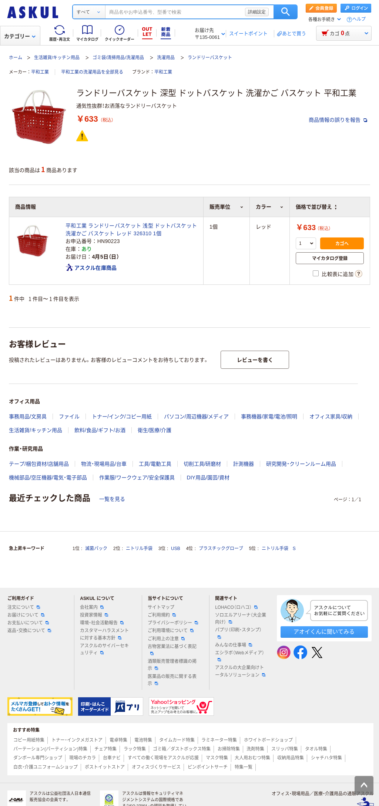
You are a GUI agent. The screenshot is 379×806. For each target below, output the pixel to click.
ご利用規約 (162, 615)
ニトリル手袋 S (279, 548)
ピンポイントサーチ (208, 767)
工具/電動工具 (155, 464)
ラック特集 (135, 749)
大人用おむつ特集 (252, 758)
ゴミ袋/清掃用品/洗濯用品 (118, 57)
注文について (23, 607)
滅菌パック (96, 548)
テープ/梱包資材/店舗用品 (39, 464)
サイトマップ (161, 607)
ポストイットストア (105, 767)
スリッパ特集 (284, 749)
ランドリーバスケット (210, 57)
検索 (286, 11)
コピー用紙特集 (28, 740)
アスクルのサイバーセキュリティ (104, 649)
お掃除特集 (229, 749)
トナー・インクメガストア (77, 740)
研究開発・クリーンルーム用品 (301, 464)
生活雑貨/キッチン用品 (57, 57)
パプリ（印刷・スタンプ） (238, 632)
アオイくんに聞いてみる (324, 631)
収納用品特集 (290, 758)
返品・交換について (29, 630)
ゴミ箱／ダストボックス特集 (182, 749)
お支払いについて (28, 622)
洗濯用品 (166, 57)
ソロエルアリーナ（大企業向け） (240, 619)
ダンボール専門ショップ (37, 758)
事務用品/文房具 (28, 416)
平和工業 (40, 72)
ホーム (15, 57)
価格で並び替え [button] (316, 207)
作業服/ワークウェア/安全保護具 (137, 477)
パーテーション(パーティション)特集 (50, 749)
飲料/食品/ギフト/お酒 (99, 430)
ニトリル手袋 (139, 548)
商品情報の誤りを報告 (338, 120)
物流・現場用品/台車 (104, 464)
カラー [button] (270, 207)
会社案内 (92, 607)
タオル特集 (316, 749)
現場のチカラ (82, 758)
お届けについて (25, 615)
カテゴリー (20, 36)
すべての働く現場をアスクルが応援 (163, 758)
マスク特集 (217, 758)
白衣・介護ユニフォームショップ (45, 767)
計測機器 (243, 464)
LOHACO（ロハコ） (236, 607)
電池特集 (143, 740)
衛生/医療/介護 (155, 430)
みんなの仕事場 (233, 645)
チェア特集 (105, 749)
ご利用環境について (171, 630)
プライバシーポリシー (173, 622)
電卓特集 (118, 740)
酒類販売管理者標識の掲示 (172, 665)
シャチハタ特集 (326, 758)
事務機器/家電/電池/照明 (269, 416)
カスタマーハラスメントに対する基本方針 (104, 634)
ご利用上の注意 (166, 638)
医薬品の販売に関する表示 (172, 680)
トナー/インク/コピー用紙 (122, 416)
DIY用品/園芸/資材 (208, 477)
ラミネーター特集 (219, 740)
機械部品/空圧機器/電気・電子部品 (48, 477)
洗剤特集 (255, 749)
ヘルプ (359, 19)
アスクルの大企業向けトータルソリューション (240, 671)
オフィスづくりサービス (156, 767)
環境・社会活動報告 (102, 622)
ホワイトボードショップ (268, 740)
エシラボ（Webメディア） (239, 655)
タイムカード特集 (177, 740)
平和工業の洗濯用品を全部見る (92, 72)
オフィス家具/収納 (330, 416)
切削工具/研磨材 (202, 464)
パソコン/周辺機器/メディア (196, 416)
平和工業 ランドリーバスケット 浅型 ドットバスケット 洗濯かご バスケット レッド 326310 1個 (131, 229)
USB (175, 548)
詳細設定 (257, 12)
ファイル (69, 416)
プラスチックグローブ (221, 548)
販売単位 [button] (226, 207)
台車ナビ (112, 758)
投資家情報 (94, 615)
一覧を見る (112, 499)
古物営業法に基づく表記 (172, 649)
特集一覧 (243, 767)
